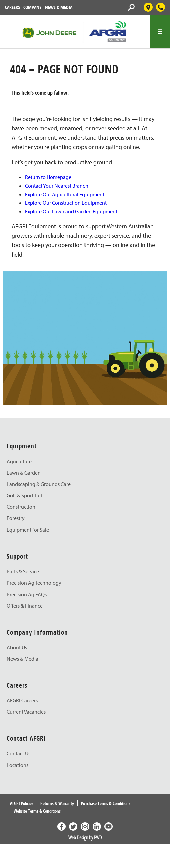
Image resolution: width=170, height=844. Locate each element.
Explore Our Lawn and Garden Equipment (71, 211)
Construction (21, 506)
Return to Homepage (48, 177)
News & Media (58, 7)
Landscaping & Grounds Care (39, 484)
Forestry (16, 518)
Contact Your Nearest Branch (56, 185)
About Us (17, 647)
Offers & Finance (25, 605)
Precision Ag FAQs (27, 594)
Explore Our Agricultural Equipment (64, 194)
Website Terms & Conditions (37, 811)
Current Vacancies (26, 711)
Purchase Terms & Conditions (105, 803)
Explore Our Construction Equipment (66, 202)
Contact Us (18, 753)
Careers (12, 7)
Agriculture (19, 461)
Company (32, 7)
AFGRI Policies (21, 803)
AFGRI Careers (22, 700)
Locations (17, 765)
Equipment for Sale (28, 529)
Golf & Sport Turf (25, 495)
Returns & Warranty (57, 803)
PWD (98, 837)
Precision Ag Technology (34, 582)
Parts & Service (23, 571)
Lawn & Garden (24, 472)
